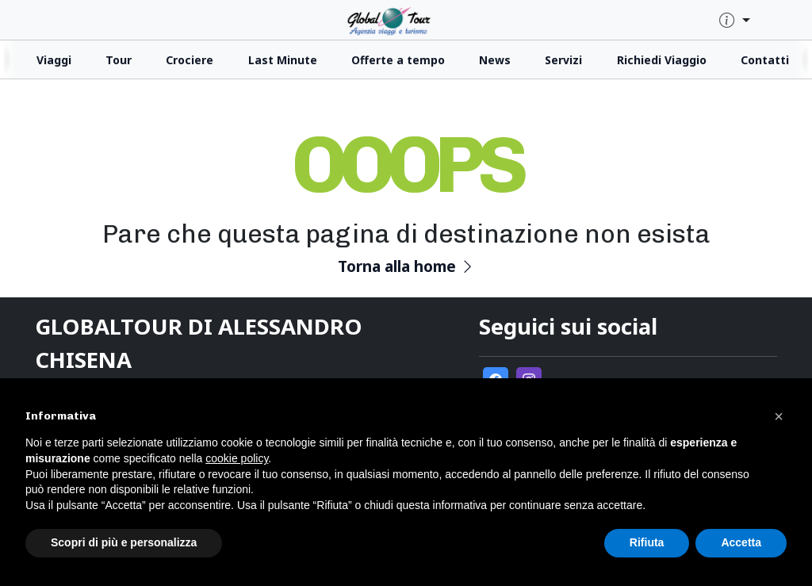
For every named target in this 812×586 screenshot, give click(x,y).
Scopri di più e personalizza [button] (124, 542)
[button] (778, 416)
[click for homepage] (405, 19)
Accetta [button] (741, 542)
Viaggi (53, 59)
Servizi (563, 59)
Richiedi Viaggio (662, 59)
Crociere (189, 59)
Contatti (765, 59)
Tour (118, 59)
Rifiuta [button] (647, 542)
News (495, 59)
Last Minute (282, 59)
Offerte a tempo (398, 59)
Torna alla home (406, 266)
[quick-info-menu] (734, 21)
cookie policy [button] (236, 458)
